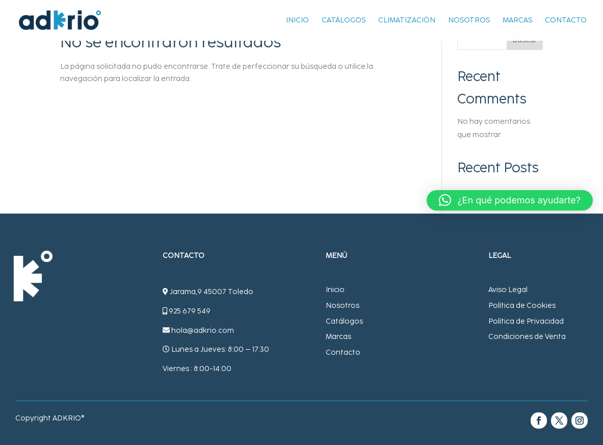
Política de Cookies (522, 305)
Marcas (517, 21)
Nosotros (469, 21)
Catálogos (343, 21)
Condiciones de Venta (527, 337)
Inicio (297, 21)
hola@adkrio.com (202, 330)
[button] (510, 200)
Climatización (406, 21)
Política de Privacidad (526, 321)
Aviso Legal (508, 290)
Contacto (566, 21)
